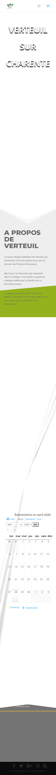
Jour (39, 519)
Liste (12, 519)
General (13, 608)
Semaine (30, 519)
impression (31, 608)
